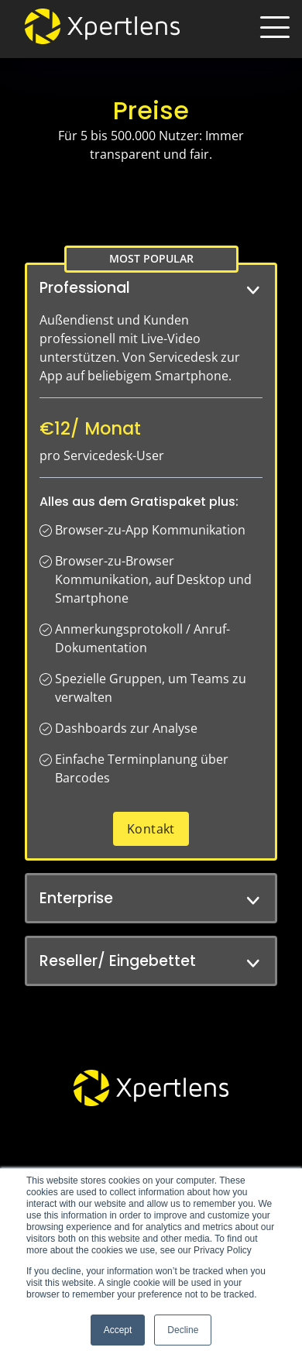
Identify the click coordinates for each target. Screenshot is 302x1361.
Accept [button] (118, 1330)
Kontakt (151, 828)
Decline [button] (182, 1330)
